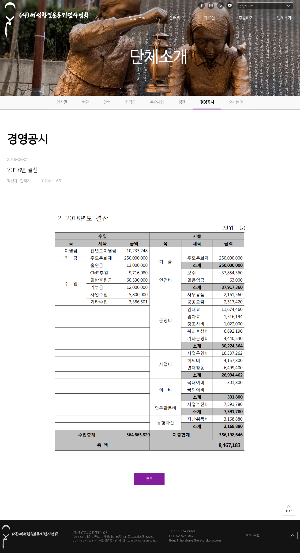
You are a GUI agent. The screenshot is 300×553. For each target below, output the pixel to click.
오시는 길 (236, 102)
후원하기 (245, 18)
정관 (182, 102)
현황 (85, 102)
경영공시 (207, 102)
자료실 (209, 18)
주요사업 (157, 102)
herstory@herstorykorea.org (200, 540)
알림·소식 (137, 18)
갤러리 (174, 18)
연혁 (106, 102)
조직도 (130, 102)
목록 (149, 479)
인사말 (62, 102)
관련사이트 (246, 6)
